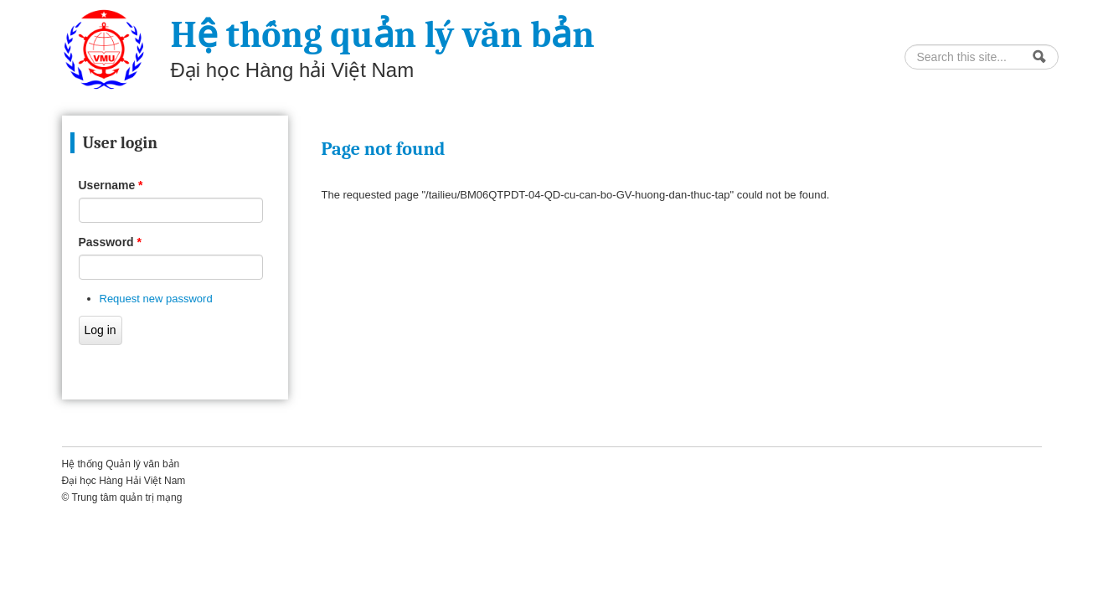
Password (110, 242)
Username (111, 185)
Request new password (156, 298)
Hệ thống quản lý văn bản (383, 34)
